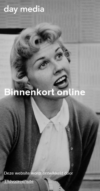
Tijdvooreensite (19, 182)
